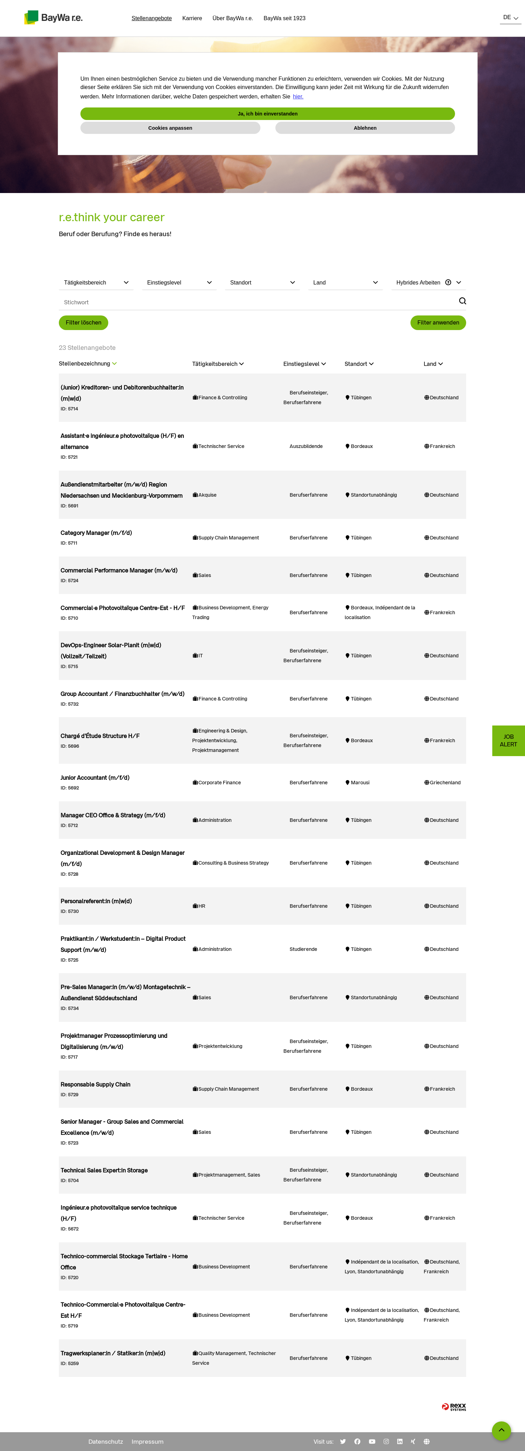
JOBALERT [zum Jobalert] (508, 740)
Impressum (148, 1441)
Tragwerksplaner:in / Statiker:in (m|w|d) (113, 1353)
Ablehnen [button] (365, 128)
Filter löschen (83, 322)
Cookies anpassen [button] (170, 128)
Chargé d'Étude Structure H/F (100, 736)
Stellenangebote (152, 18)
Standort (359, 364)
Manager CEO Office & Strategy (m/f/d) (113, 815)
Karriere (192, 18)
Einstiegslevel (304, 364)
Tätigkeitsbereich (218, 364)
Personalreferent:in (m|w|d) (96, 901)
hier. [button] (298, 96)
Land (433, 364)
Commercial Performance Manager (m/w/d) (119, 570)
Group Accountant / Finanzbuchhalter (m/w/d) (123, 694)
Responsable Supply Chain (95, 1084)
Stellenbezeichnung (88, 363)
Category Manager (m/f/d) (96, 533)
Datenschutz (105, 1441)
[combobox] (511, 17)
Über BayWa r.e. (233, 18)
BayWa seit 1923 (284, 18)
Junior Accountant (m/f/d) (95, 777)
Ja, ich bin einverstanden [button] (268, 114)
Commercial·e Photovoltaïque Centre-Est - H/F (123, 608)
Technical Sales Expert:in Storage (104, 1170)
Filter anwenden (438, 322)
